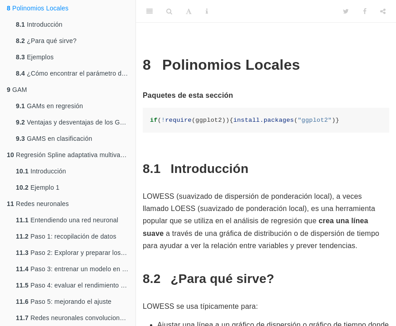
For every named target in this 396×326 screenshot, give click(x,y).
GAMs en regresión (49, 106)
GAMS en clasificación (54, 138)
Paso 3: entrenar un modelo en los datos (75, 269)
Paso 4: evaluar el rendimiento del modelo (75, 285)
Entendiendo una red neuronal (67, 220)
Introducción (39, 24)
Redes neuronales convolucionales (74, 317)
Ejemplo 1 (37, 187)
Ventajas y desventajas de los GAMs (74, 122)
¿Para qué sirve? (46, 40)
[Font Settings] (188, 11)
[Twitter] (346, 11)
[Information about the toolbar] (207, 11)
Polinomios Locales (37, 8)
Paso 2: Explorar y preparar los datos (75, 252)
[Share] (382, 11)
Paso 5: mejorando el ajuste (63, 301)
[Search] (169, 11)
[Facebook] (364, 11)
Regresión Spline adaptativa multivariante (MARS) (71, 154)
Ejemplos (34, 57)
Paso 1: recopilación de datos (66, 236)
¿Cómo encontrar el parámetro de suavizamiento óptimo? (75, 73)
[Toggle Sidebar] (149, 11)
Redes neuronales (38, 203)
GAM (17, 89)
